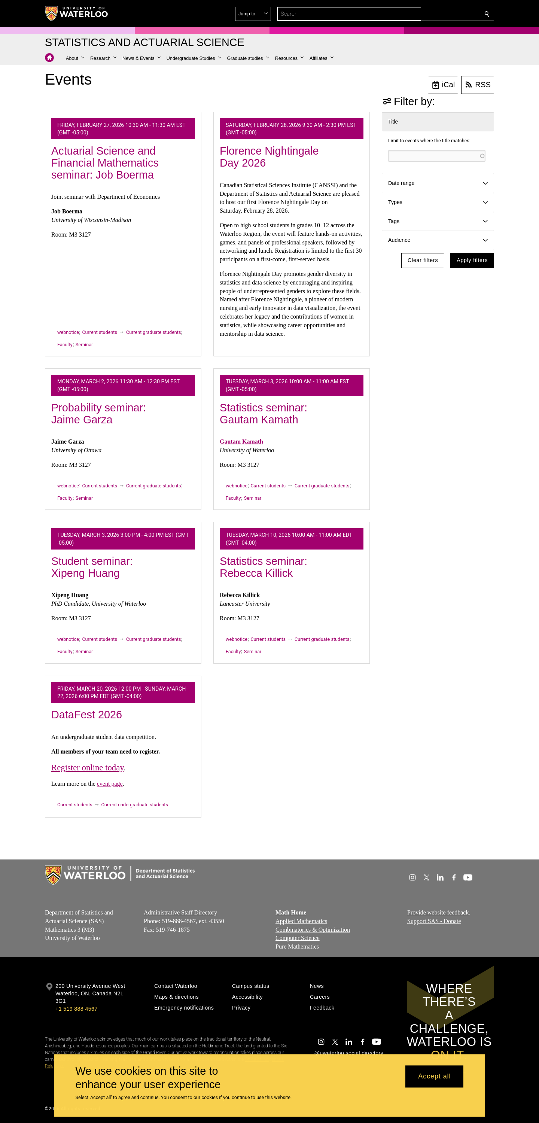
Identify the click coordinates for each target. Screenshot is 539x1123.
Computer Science (297, 938)
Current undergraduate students (134, 804)
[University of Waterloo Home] (77, 13)
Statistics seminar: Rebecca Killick (263, 567)
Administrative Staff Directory (180, 912)
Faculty (64, 344)
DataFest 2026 (86, 715)
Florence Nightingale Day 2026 (269, 157)
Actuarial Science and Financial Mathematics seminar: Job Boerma (105, 162)
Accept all (434, 1076)
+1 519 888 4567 (76, 1009)
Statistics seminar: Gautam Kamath (263, 414)
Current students (99, 332)
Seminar (84, 344)
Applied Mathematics (301, 921)
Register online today (87, 767)
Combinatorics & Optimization (312, 929)
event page (110, 783)
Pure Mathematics (297, 946)
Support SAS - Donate (434, 921)
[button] (432, 14)
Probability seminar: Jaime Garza (98, 414)
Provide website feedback (438, 912)
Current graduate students (153, 332)
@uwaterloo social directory (348, 1053)
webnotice (68, 332)
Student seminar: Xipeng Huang (92, 567)
